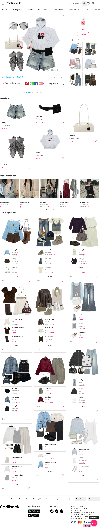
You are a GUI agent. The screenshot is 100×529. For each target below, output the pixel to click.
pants (62, 204)
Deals (30, 10)
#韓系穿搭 (19, 77)
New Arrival (43, 10)
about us (5, 499)
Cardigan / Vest (5, 204)
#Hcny (12, 77)
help (56, 499)
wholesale (48, 499)
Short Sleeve (44, 204)
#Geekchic (6, 77)
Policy (28, 499)
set (21, 204)
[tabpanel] (10, 193)
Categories (17, 10)
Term (20, 499)
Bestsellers (58, 10)
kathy (83, 29)
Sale (86, 10)
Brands (4, 10)
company (65, 499)
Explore (97, 10)
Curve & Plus (73, 10)
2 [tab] (50, 210)
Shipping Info (37, 499)
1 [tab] (46, 210)
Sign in (26, 92)
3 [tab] (53, 210)
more (16, 276)
